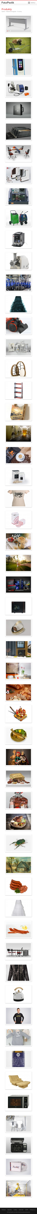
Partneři (4, 1209)
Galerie (3, 11)
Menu (33, 3)
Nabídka (10, 1209)
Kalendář (21, 1209)
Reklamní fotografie (11, 11)
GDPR (26, 1209)
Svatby (15, 1209)
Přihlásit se (32, 1209)
